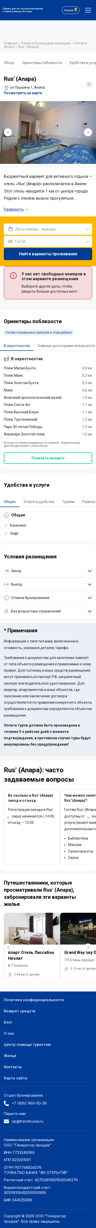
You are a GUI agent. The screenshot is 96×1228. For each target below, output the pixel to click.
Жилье (10, 1055)
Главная (11, 43)
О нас (9, 1033)
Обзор (9, 63)
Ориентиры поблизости (42, 63)
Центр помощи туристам (27, 1044)
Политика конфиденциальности (34, 1000)
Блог (8, 1022)
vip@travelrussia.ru (24, 1121)
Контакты (13, 1067)
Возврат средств (19, 1011)
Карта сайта (15, 1078)
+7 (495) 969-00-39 (25, 1103)
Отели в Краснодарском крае (46, 43)
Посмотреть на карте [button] (23, 93)
